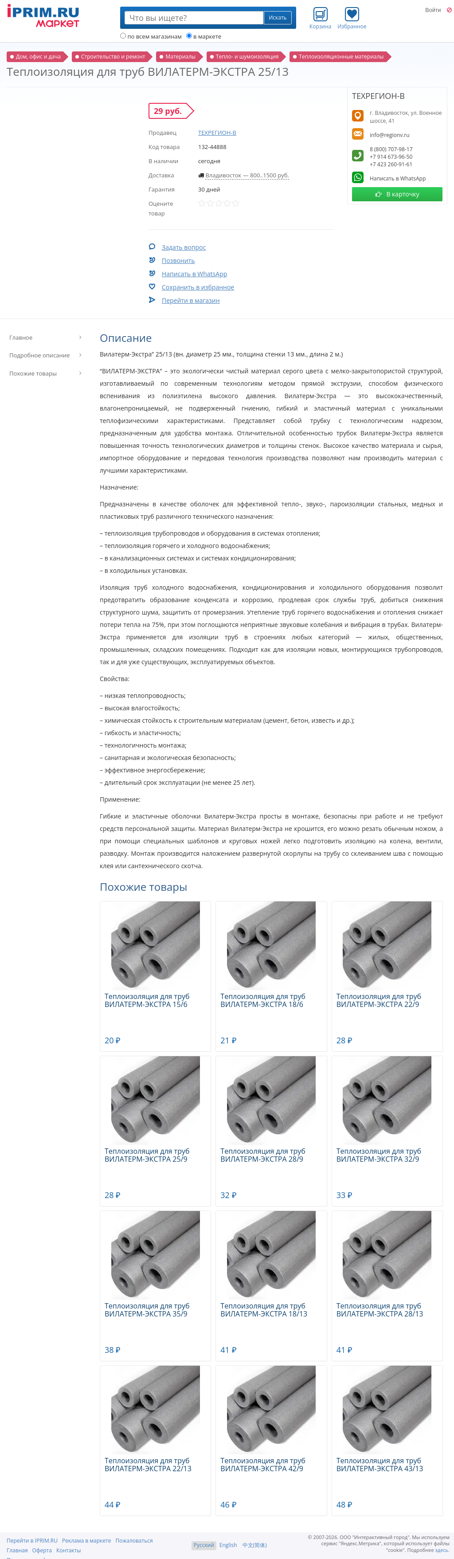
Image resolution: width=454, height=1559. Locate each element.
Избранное (351, 18)
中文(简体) (255, 1545)
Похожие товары (33, 373)
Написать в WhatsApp (194, 274)
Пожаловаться (134, 1540)
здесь (442, 1550)
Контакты (68, 1550)
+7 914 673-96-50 (391, 157)
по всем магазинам (151, 36)
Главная (17, 1550)
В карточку (397, 194)
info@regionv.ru (390, 135)
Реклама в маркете (86, 1540)
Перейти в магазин (191, 300)
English (228, 1545)
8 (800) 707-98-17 (391, 149)
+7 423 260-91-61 (391, 164)
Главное (20, 337)
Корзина (320, 18)
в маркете (203, 36)
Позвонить (178, 260)
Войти (433, 10)
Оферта (42, 1550)
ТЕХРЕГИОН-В (217, 133)
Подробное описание (39, 355)
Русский (204, 1545)
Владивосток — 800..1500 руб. (247, 175)
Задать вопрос (184, 247)
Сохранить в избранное (198, 287)
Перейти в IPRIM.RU (32, 1540)
